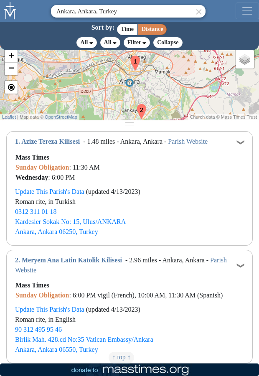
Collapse (167, 42)
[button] (132, 58)
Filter (136, 42)
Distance (152, 29)
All (86, 42)
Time (127, 29)
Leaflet (9, 116)
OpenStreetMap (61, 116)
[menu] (247, 11)
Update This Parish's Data (49, 191)
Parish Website (188, 141)
